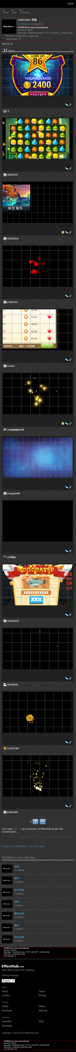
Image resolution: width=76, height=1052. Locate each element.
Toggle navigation (4, 3)
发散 (16, 866)
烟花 (16, 901)
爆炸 (16, 878)
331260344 (24, 24)
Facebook (7, 1010)
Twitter (5, 1006)
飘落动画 (19, 913)
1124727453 (13, 748)
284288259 (12, 684)
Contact (6, 995)
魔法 (16, 925)
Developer (7, 1025)
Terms (42, 991)
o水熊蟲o (11, 557)
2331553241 (13, 238)
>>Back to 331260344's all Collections (23, 846)
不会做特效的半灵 (15, 430)
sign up (17, 828)
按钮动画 (19, 937)
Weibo (42, 1006)
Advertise (6, 1021)
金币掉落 (19, 890)
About (5, 991)
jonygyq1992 (13, 493)
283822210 (12, 175)
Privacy (43, 995)
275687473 (12, 302)
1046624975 (13, 621)
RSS (41, 1021)
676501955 (12, 812)
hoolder (11, 366)
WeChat (43, 1010)
